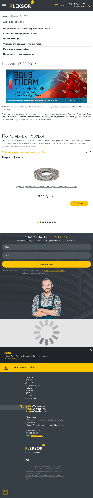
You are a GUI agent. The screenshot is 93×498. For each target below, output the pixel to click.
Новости (5, 16)
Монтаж (29, 390)
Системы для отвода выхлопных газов (22, 44)
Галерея (29, 388)
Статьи (28, 393)
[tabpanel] (46, 190)
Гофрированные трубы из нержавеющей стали (26, 28)
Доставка (30, 383)
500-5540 (33, 406)
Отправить (46, 264)
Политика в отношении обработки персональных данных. (44, 477)
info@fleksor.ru (15, 359)
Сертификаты (32, 385)
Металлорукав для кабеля (16, 49)
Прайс (28, 380)
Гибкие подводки (11, 39)
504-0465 (33, 409)
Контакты (30, 396)
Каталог (29, 377)
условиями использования (54, 271)
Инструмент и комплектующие (18, 54)
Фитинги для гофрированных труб (20, 33)
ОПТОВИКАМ (31, 398)
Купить (79, 203)
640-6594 (33, 411)
